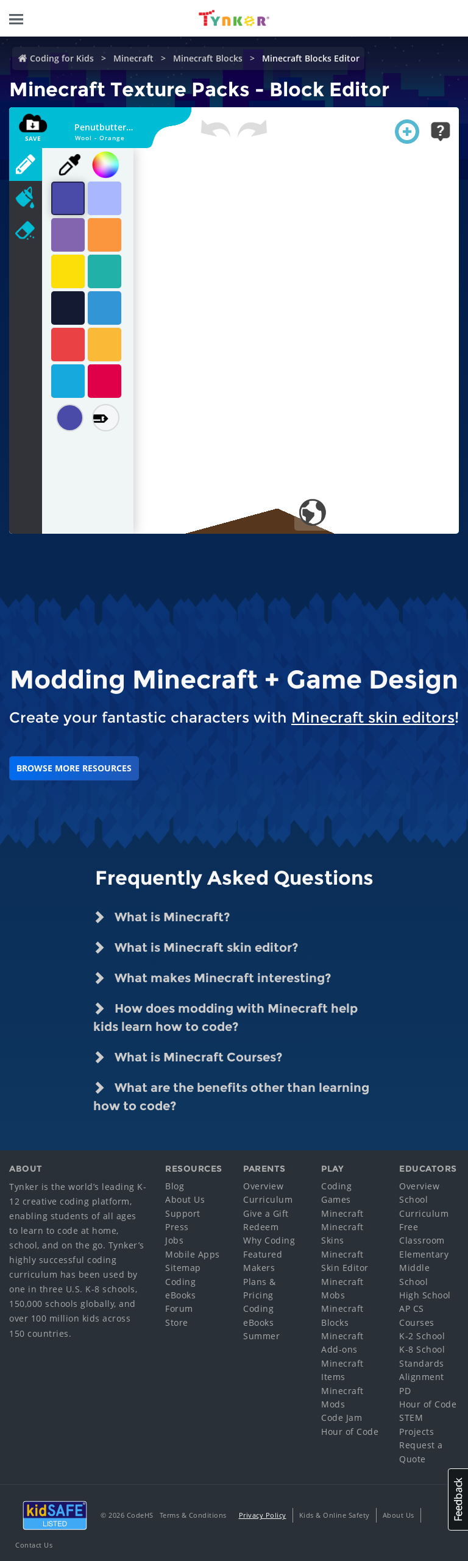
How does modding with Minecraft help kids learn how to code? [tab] (225, 1016)
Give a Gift (266, 1213)
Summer (261, 1336)
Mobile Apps (192, 1254)
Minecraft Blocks (208, 58)
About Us (185, 1199)
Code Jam (341, 1417)
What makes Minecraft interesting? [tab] (212, 978)
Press (177, 1227)
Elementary (423, 1254)
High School (425, 1295)
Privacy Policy (262, 1515)
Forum (179, 1308)
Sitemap (183, 1267)
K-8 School (422, 1349)
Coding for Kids (62, 58)
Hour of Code (349, 1431)
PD (405, 1390)
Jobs (174, 1240)
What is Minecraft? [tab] (161, 917)
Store (176, 1322)
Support (182, 1213)
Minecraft (133, 58)
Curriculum (267, 1199)
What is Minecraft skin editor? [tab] (195, 947)
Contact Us (33, 1544)
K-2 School (422, 1336)
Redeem (260, 1227)
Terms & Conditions (193, 1515)
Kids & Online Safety (334, 1515)
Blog (174, 1186)
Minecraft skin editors (373, 717)
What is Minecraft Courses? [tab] (187, 1057)
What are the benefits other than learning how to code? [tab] (231, 1095)
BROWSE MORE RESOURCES (74, 768)
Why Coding (269, 1240)
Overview (263, 1186)
